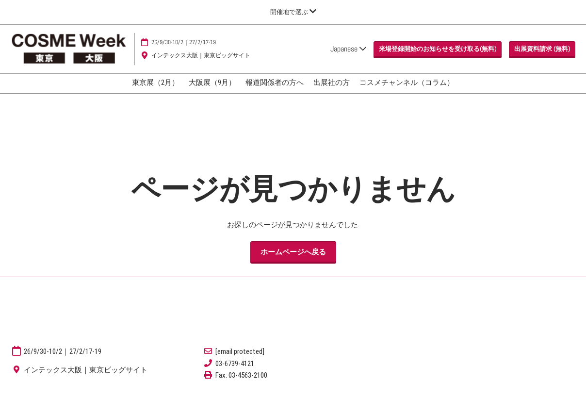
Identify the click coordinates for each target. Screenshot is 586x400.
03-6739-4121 (234, 363)
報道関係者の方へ (274, 82)
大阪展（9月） (212, 82)
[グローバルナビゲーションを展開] (293, 12)
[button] (438, 49)
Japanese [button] (348, 49)
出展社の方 (331, 82)
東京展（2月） (155, 82)
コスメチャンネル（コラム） (406, 82)
